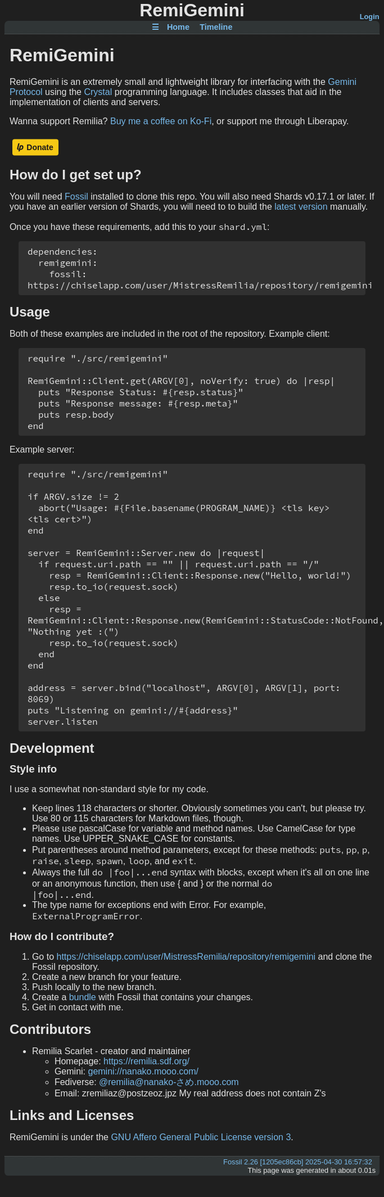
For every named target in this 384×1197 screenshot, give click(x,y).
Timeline (216, 27)
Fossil (76, 196)
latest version (300, 206)
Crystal (98, 92)
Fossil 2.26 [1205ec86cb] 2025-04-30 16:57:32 (297, 1162)
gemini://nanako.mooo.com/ (143, 1071)
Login (370, 16)
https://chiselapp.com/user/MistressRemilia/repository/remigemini (185, 956)
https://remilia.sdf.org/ (146, 1061)
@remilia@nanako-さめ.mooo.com (169, 1082)
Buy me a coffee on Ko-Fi (160, 121)
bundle (82, 997)
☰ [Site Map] (155, 27)
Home (178, 27)
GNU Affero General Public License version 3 (201, 1137)
